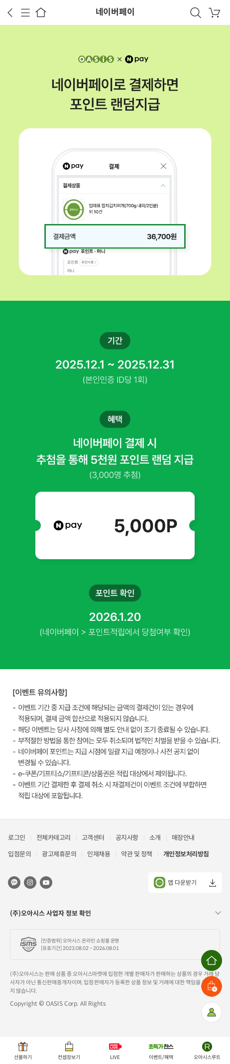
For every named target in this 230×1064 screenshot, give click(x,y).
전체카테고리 (53, 837)
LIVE (115, 1057)
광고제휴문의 (59, 854)
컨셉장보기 (69, 1057)
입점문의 (19, 854)
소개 (155, 837)
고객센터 (93, 837)
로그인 (16, 837)
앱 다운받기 (175, 882)
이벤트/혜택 (161, 1057)
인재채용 (98, 854)
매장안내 (183, 837)
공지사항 (126, 837)
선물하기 (23, 1057)
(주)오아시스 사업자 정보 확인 (50, 913)
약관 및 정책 (136, 854)
